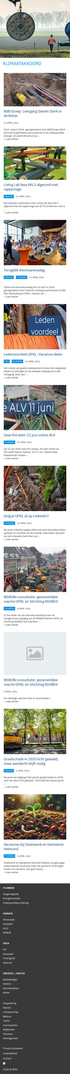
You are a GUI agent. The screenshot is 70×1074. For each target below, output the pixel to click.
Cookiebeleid (10, 1053)
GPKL (27, 293)
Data (6, 943)
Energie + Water (14, 973)
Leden (6, 1020)
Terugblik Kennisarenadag (24, 270)
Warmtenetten (11, 988)
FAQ (7, 361)
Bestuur (7, 1016)
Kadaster (8, 924)
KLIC (5, 928)
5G (4, 949)
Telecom (7, 962)
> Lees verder (11, 139)
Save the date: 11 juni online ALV (29, 435)
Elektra (7, 983)
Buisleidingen (10, 979)
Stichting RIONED (13, 621)
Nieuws (7, 1007)
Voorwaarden (10, 1025)
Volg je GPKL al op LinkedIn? (26, 516)
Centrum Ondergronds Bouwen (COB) (45, 290)
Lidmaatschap (10, 1012)
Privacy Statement (13, 1048)
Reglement (9, 1029)
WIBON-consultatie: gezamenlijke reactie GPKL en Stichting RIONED (31, 599)
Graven (9, 196)
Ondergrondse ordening (16, 902)
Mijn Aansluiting (12, 293)
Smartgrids (9, 958)
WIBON (7, 932)
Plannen (21, 277)
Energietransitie (11, 898)
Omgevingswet (11, 894)
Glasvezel (8, 954)
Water (6, 992)
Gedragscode (10, 1038)
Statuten (8, 1034)
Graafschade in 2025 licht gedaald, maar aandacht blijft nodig (31, 761)
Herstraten (9, 919)
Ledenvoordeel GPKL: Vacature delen (33, 354)
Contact (7, 1058)
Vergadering (9, 1003)
